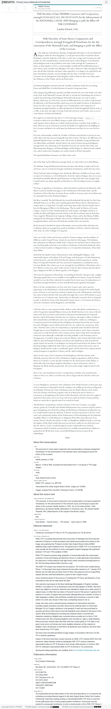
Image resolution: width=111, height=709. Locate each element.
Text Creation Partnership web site (86, 650)
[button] (92, 7)
